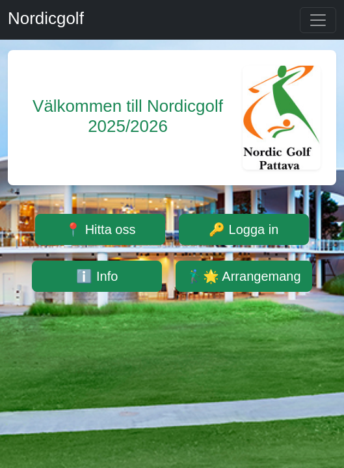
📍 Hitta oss (100, 229)
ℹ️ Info (97, 276)
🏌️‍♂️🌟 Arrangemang (244, 276)
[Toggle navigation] (318, 20)
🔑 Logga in (243, 229)
